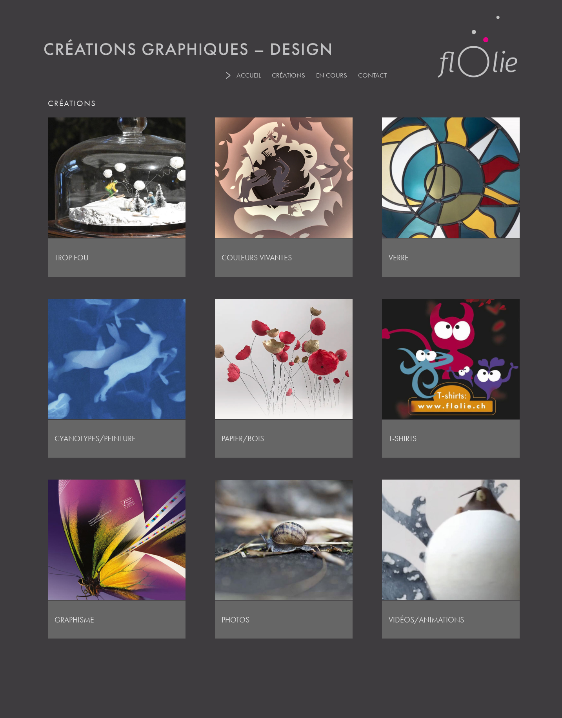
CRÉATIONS (288, 75)
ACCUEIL (248, 75)
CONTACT (372, 75)
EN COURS (331, 75)
